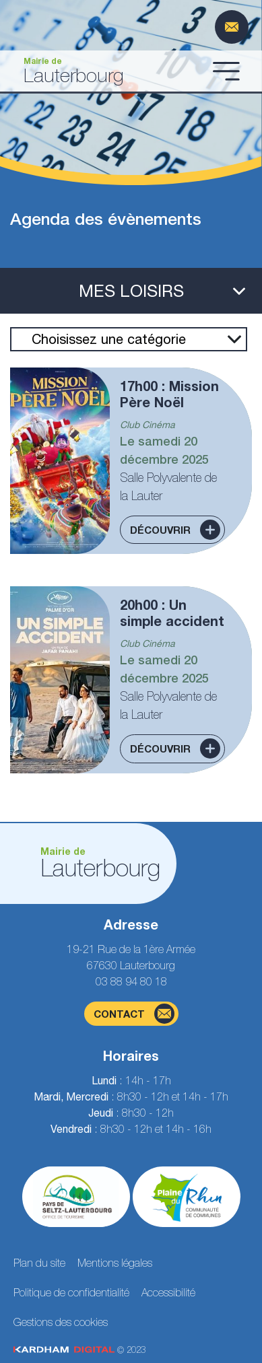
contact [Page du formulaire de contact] (134, 1014)
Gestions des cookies (60, 1322)
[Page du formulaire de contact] (232, 27)
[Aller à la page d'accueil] (108, 71)
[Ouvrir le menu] (226, 70)
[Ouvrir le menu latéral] (131, 291)
